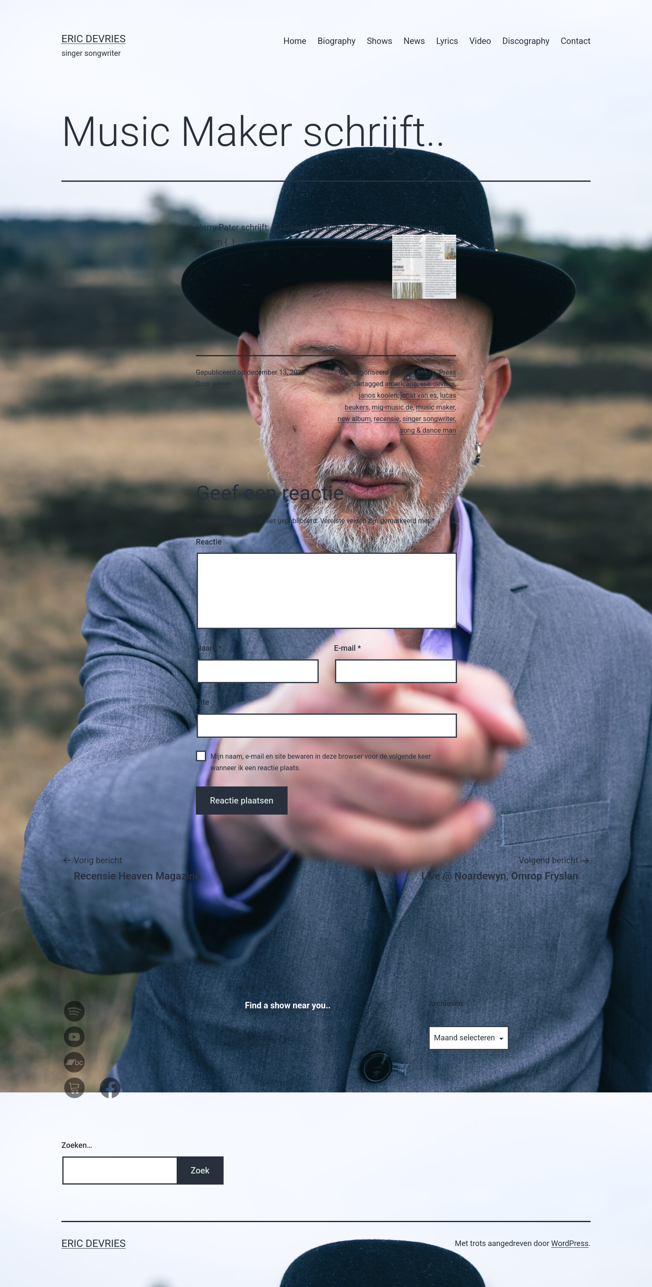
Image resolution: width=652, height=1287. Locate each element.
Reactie (208, 541)
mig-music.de (392, 407)
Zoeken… (76, 1145)
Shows (380, 41)
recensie (386, 419)
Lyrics (447, 41)
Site (202, 702)
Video (480, 41)
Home (294, 41)
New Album (418, 372)
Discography (525, 41)
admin (221, 384)
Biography (336, 41)
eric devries (437, 384)
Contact (576, 41)
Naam (208, 648)
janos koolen (378, 395)
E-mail (347, 648)
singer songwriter (428, 419)
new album (354, 419)
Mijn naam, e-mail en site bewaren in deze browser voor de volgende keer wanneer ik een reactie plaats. (320, 762)
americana (401, 384)
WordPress (569, 1243)
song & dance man (428, 430)
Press (447, 372)
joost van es (418, 395)
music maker (435, 407)
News (414, 41)
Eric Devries (93, 39)
